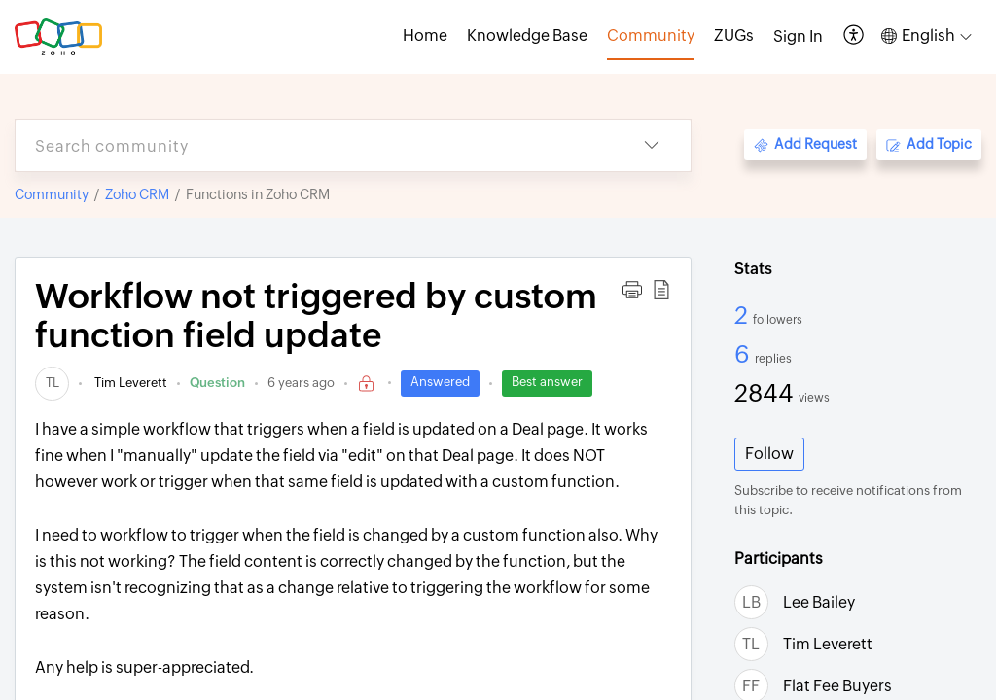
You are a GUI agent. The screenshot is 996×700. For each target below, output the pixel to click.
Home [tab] (425, 35)
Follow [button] (769, 453)
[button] (854, 36)
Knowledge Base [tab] (527, 35)
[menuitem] (798, 37)
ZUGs (734, 35)
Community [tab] (650, 35)
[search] (314, 145)
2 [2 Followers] (743, 315)
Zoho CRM (137, 194)
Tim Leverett (129, 382)
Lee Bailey (819, 602)
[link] (52, 382)
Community (52, 194)
